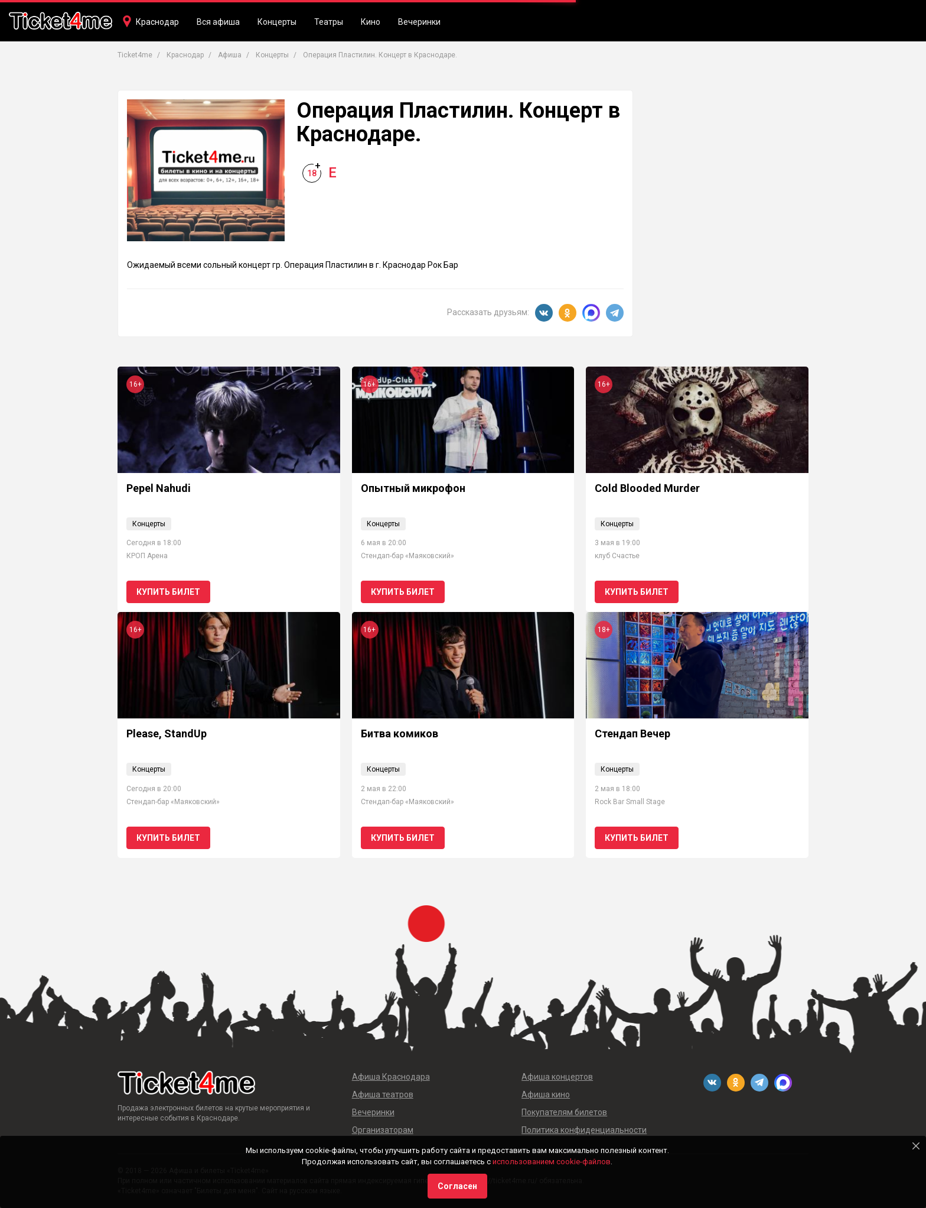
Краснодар (157, 22)
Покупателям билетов (564, 1112)
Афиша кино (545, 1094)
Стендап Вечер (632, 733)
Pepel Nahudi (158, 488)
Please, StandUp (166, 733)
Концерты (276, 22)
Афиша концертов (557, 1076)
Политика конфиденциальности (584, 1130)
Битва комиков (399, 733)
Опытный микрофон (413, 488)
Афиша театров (382, 1094)
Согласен (457, 1186)
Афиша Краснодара (391, 1076)
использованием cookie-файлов (552, 1161)
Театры (328, 22)
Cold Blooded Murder (647, 488)
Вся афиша (218, 22)
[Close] (916, 1145)
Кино (370, 22)
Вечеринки (419, 22)
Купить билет (168, 592)
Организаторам (382, 1130)
